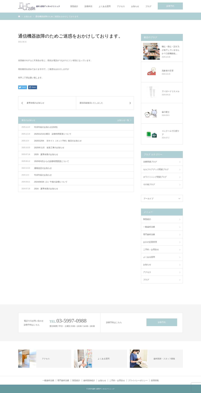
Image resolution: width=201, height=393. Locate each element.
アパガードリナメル (170, 91)
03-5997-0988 (72, 321)
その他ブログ (149, 184)
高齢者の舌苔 (168, 71)
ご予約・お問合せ (151, 249)
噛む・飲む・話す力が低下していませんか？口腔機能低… (170, 50)
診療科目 (88, 6)
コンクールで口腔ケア (170, 133)
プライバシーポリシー (138, 380)
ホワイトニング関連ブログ (155, 177)
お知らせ (135, 6)
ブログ (148, 6)
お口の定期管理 (150, 242)
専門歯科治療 (149, 234)
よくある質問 (105, 6)
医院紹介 (74, 6)
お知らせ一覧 (123, 120)
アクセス (121, 6)
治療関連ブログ (150, 162)
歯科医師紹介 (89, 380)
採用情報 (155, 380)
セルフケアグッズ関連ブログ (156, 169)
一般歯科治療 (149, 227)
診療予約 (170, 6)
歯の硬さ (166, 112)
